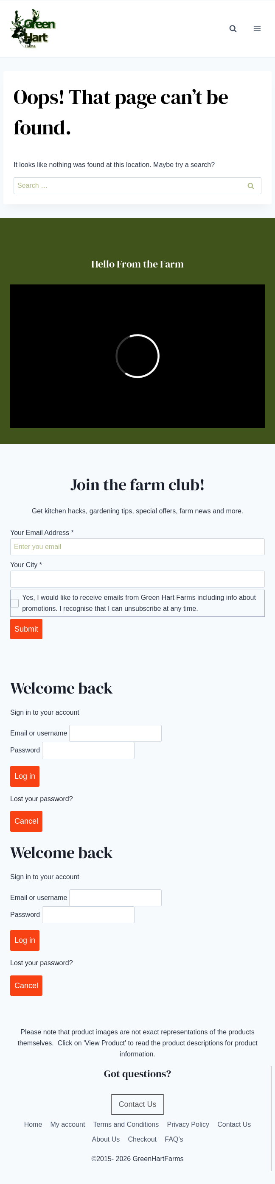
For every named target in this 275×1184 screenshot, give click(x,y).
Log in (24, 776)
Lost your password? (41, 798)
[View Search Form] (233, 28)
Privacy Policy (188, 1124)
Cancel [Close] (26, 821)
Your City (26, 564)
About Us (106, 1139)
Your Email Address (42, 532)
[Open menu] (257, 28)
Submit (26, 629)
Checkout (142, 1139)
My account (68, 1124)
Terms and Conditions (126, 1124)
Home (33, 1124)
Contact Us (234, 1124)
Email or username (38, 733)
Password (25, 750)
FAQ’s (174, 1139)
